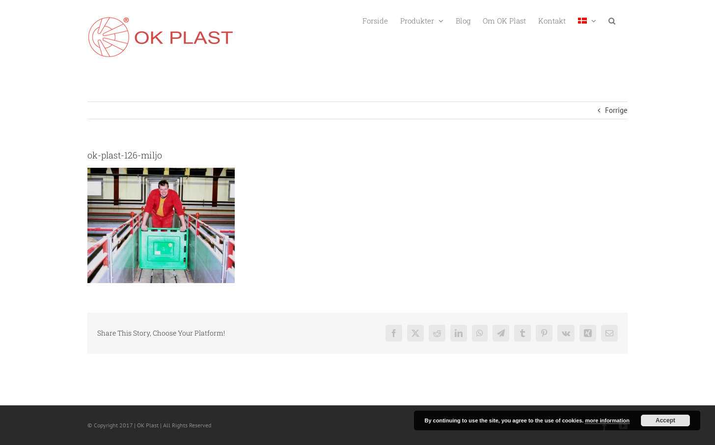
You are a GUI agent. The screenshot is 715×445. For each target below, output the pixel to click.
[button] (611, 20)
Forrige (616, 110)
